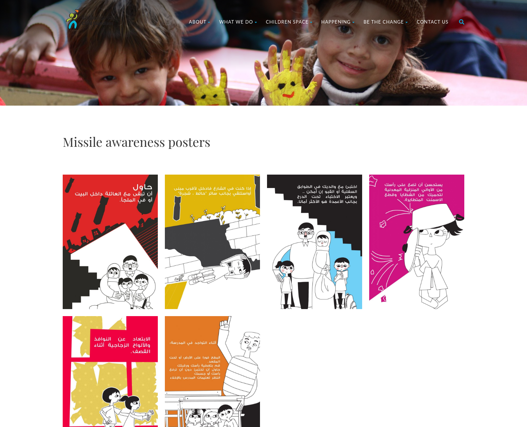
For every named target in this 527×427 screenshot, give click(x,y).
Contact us (432, 22)
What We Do (238, 22)
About (199, 22)
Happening (338, 22)
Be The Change (386, 22)
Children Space (289, 22)
